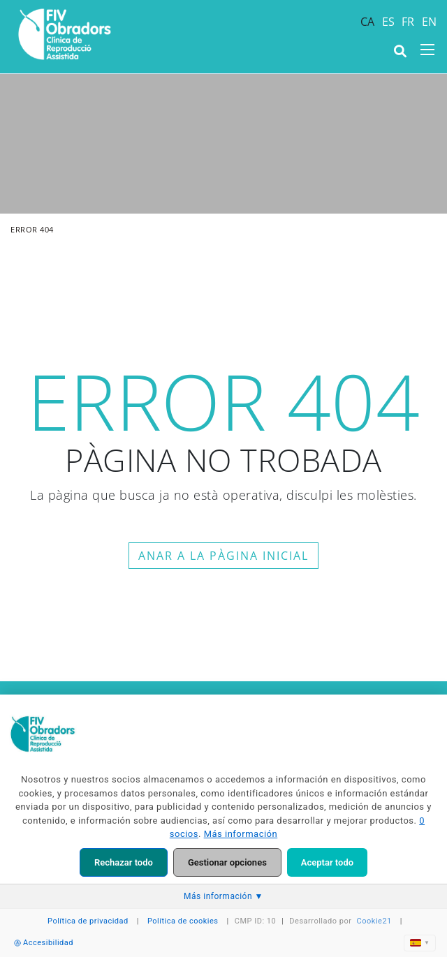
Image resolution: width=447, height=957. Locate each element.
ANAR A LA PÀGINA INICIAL (223, 555)
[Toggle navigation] (427, 49)
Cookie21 (374, 921)
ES (388, 21)
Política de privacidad (88, 921)
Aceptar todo (327, 862)
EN (429, 21)
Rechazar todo (123, 862)
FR (408, 21)
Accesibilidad (43, 942)
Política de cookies (183, 921)
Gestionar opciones (227, 862)
